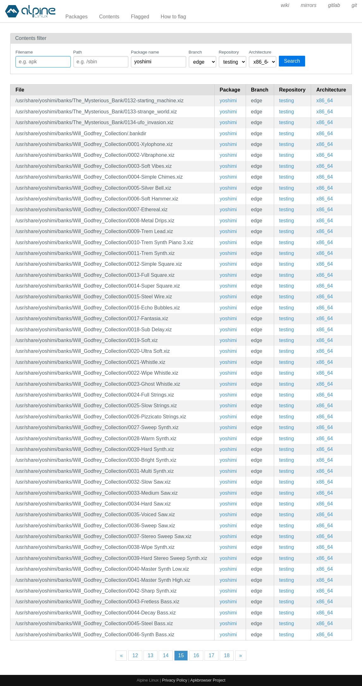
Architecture (260, 52)
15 (181, 655)
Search (292, 61)
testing (286, 100)
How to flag (173, 16)
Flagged (140, 16)
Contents (109, 16)
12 (135, 655)
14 (166, 655)
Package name (145, 52)
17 (211, 655)
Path (77, 52)
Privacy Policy (174, 680)
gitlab (334, 5)
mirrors (308, 5)
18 (227, 655)
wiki (285, 5)
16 (196, 655)
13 (150, 655)
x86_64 (324, 100)
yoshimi (228, 100)
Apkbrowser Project (207, 680)
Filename (24, 52)
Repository (229, 52)
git (354, 5)
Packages (76, 16)
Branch (195, 52)
